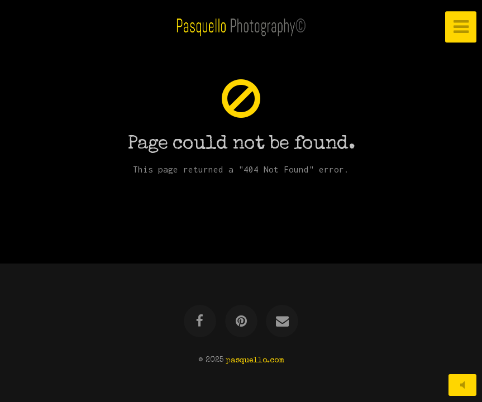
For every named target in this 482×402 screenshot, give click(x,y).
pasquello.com (255, 360)
